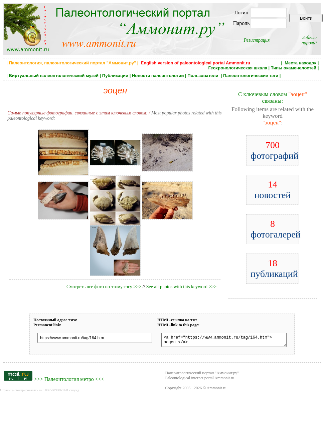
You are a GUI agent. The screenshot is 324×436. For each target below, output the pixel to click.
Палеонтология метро (69, 381)
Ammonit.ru (216, 390)
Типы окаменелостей (293, 67)
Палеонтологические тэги (250, 75)
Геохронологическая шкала (237, 67)
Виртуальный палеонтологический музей (54, 75)
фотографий (275, 150)
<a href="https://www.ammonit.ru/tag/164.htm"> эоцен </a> (224, 341)
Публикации (115, 75)
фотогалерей (276, 229)
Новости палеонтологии (158, 75)
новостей (273, 189)
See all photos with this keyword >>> (181, 286)
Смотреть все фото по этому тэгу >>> (103, 286)
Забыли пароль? (309, 40)
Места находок (300, 62)
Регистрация (257, 40)
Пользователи (203, 75)
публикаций (274, 268)
